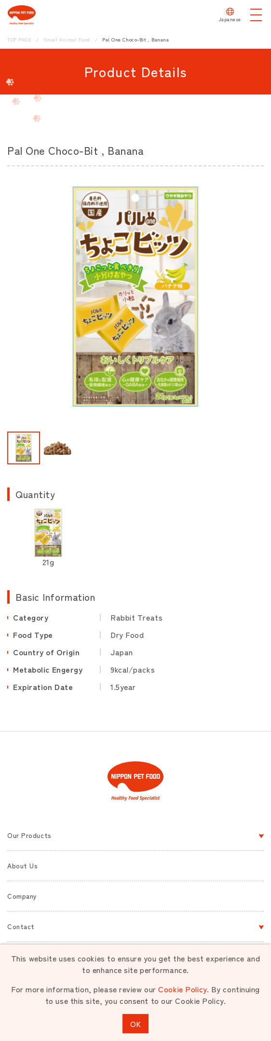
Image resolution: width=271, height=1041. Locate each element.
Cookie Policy (182, 989)
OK (135, 1023)
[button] (23, 448)
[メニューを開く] (256, 15)
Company (22, 896)
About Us (22, 865)
